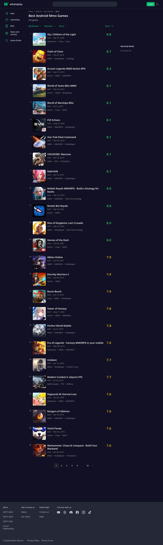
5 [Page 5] (77, 465)
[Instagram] (83, 512)
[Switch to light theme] (157, 4)
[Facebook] (77, 512)
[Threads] (64, 512)
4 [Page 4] (71, 465)
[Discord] (71, 512)
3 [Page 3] (66, 465)
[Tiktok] (89, 512)
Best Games (48, 12)
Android (38, 12)
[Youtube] (58, 512)
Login (150, 4)
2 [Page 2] (61, 465)
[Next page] (92, 465)
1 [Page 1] (56, 465)
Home (31, 12)
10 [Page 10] (88, 465)
